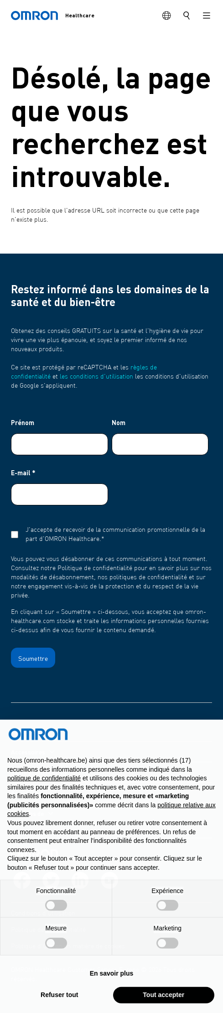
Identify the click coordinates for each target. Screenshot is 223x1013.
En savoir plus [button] (112, 994)
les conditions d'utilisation (96, 377)
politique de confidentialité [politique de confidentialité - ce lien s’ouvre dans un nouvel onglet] (44, 799)
